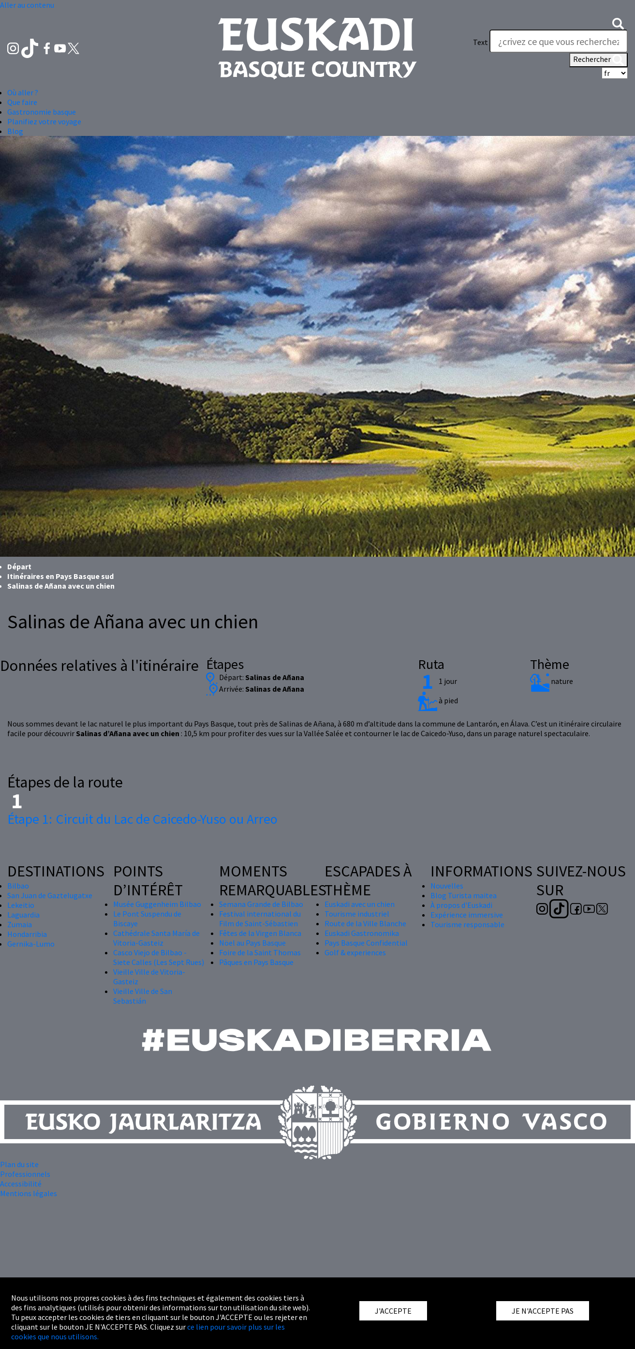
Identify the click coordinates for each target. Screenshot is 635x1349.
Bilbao (18, 885)
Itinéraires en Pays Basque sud (60, 576)
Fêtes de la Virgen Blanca (260, 933)
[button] (618, 23)
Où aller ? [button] (22, 92)
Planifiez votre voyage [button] (44, 121)
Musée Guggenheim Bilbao (157, 904)
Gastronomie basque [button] (41, 112)
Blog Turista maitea (463, 895)
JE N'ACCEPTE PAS (543, 1311)
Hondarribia (27, 934)
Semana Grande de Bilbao (261, 904)
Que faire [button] (22, 102)
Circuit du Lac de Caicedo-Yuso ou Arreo (142, 819)
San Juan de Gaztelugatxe (49, 895)
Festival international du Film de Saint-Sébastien (260, 918)
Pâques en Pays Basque (256, 962)
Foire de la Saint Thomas (260, 952)
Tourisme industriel (357, 914)
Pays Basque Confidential (366, 943)
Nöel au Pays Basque (252, 943)
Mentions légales (28, 1193)
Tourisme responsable (467, 924)
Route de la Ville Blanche (365, 923)
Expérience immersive (466, 914)
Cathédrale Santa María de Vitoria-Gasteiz (156, 938)
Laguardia (23, 914)
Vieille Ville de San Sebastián (142, 996)
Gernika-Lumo (31, 944)
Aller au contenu (27, 5)
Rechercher (598, 60)
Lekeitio (20, 905)
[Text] (558, 41)
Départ (19, 566)
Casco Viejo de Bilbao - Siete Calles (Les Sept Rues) (158, 957)
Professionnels (25, 1174)
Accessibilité (21, 1183)
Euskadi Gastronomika (362, 933)
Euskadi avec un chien (360, 904)
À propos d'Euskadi (461, 905)
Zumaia (19, 924)
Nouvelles (446, 885)
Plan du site (19, 1164)
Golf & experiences (355, 952)
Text (480, 42)
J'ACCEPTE (393, 1311)
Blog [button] (15, 131)
